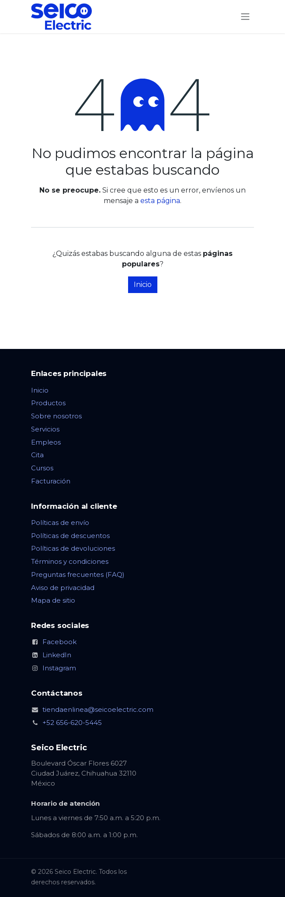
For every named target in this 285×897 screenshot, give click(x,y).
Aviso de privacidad (62, 587)
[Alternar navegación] (245, 17)
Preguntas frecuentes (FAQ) (78, 574)
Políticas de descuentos (70, 535)
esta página (160, 201)
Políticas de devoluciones (73, 548)
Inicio (143, 284)
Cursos (42, 468)
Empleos (46, 442)
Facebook (59, 642)
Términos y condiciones (69, 561)
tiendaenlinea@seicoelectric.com (97, 709)
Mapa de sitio (53, 600)
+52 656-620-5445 (72, 722)
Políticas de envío (60, 522)
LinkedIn (56, 655)
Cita (37, 455)
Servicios (45, 429)
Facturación (50, 481)
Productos (48, 403)
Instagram (59, 668)
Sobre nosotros (56, 416)
